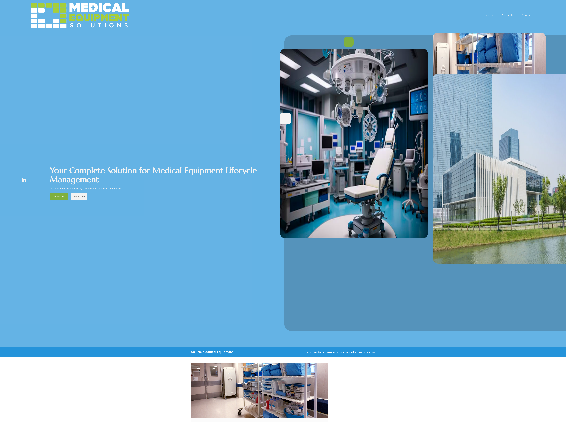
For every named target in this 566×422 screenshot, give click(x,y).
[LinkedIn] (24, 180)
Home (489, 15)
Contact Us (529, 15)
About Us (507, 15)
